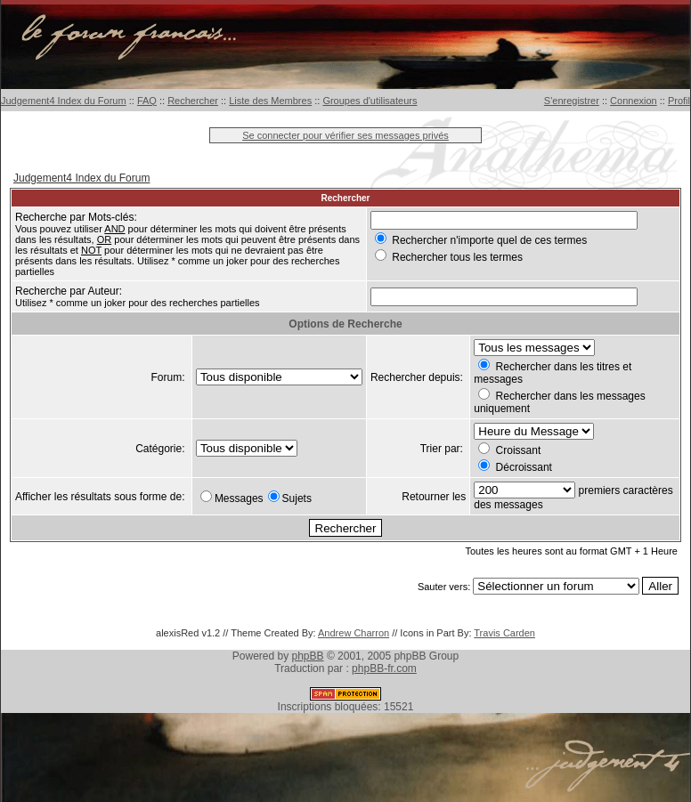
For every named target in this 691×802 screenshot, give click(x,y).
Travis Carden (504, 633)
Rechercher (192, 100)
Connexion (633, 100)
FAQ (147, 100)
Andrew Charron (353, 633)
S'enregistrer (571, 100)
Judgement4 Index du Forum (63, 100)
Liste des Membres (270, 100)
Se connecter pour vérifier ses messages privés (345, 135)
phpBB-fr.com (384, 668)
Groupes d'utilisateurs (369, 100)
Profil (679, 100)
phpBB (308, 656)
